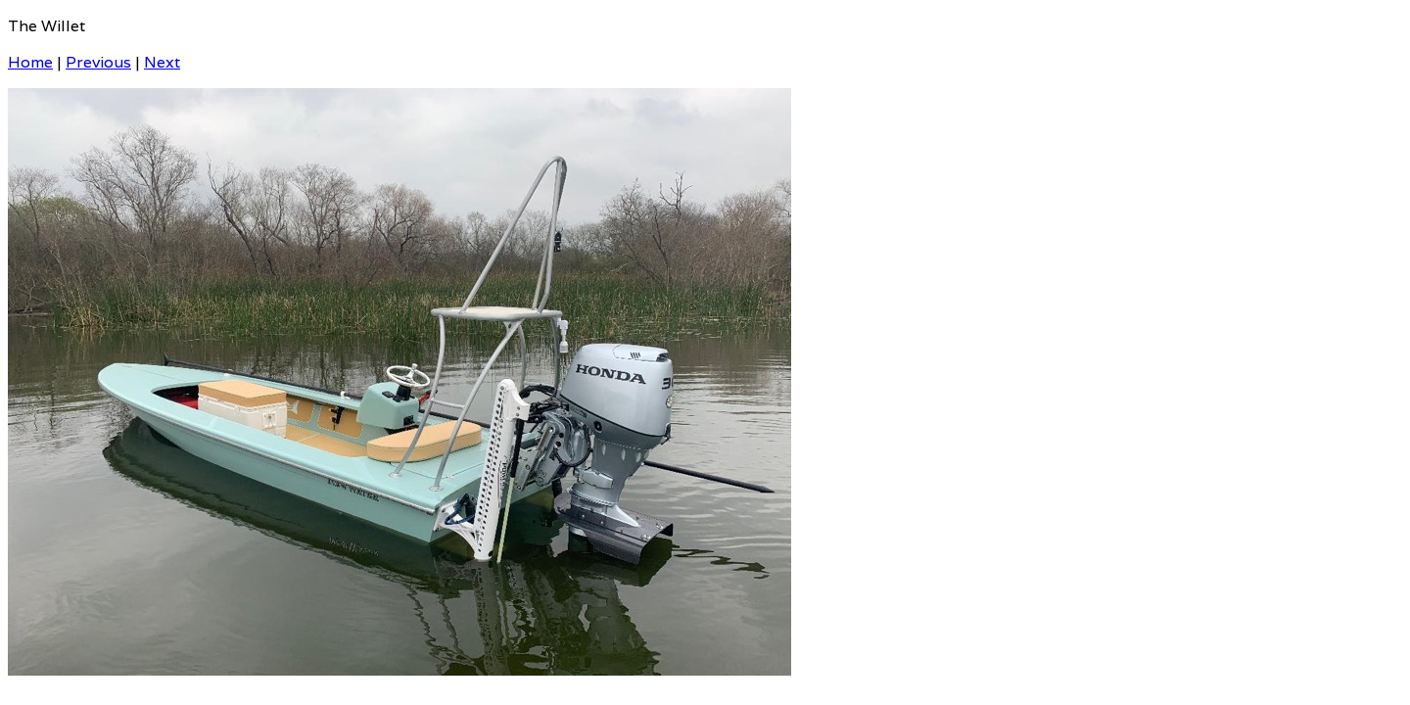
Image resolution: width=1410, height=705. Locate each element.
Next (162, 62)
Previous (98, 62)
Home (30, 62)
